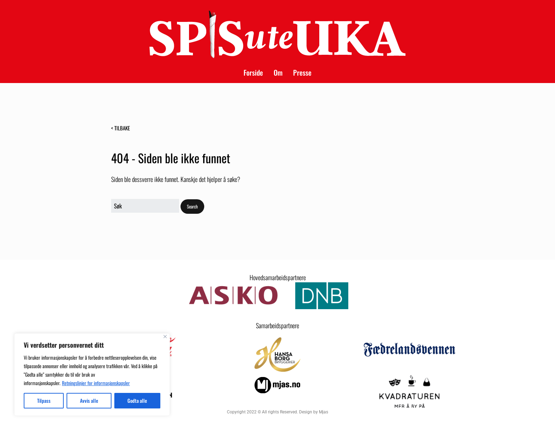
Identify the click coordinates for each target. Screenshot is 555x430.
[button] (192, 206)
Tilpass (44, 400)
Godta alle (137, 400)
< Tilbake (120, 128)
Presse (302, 72)
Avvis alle (89, 400)
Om (278, 72)
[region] (92, 374)
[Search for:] (145, 206)
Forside (253, 72)
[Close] (165, 336)
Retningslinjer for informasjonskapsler (96, 383)
